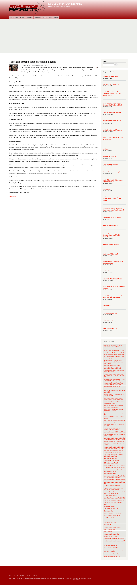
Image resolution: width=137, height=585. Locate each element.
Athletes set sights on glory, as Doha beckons (114, 465)
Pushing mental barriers (109, 529)
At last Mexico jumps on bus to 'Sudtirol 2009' (114, 497)
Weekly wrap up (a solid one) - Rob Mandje (114, 538)
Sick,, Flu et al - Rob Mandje (110, 545)
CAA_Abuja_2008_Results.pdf (111, 84)
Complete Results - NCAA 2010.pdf (112, 217)
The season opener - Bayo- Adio (111, 553)
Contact (22, 575)
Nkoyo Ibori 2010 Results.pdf (110, 76)
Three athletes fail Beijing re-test (111, 508)
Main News (29, 17)
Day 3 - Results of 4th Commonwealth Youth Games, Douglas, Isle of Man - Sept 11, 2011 (114, 349)
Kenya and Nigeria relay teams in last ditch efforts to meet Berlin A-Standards (113, 488)
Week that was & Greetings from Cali (112, 527)
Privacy (28, 575)
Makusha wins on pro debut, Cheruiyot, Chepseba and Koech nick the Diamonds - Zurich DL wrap (113, 362)
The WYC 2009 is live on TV (110, 495)
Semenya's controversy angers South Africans (114, 479)
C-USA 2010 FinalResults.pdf (110, 164)
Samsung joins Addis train (110, 522)
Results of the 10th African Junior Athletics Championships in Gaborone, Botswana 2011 (114, 398)
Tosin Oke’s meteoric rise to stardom (112, 365)
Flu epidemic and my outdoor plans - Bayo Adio (114, 540)
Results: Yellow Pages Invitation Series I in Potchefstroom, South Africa (113, 410)
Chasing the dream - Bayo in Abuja (112, 515)
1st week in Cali (107, 524)
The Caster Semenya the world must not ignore (114, 467)
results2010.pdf (107, 189)
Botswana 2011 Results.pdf (110, 156)
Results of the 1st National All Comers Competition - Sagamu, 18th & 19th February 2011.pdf (112, 93)
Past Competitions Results (50, 17)
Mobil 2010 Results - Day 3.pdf (111, 244)
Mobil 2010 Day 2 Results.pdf (110, 225)
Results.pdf (105, 271)
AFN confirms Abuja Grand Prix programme (114, 500)
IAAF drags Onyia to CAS (109, 506)
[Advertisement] (68, 35)
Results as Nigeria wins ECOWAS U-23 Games (114, 431)
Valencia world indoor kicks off (110, 536)
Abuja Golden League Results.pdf (111, 172)
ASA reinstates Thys (108, 510)
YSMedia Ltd (76, 578)
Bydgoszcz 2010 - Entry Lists (110, 458)
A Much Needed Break (109, 517)
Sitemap (35, 575)
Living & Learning (108, 531)
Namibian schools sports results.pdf (112, 112)
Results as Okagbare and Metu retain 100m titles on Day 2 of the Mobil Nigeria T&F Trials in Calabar (114, 443)
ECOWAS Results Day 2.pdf (110, 321)
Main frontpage (14, 17)
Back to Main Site (13, 575)
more (125, 335)
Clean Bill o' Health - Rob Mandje (111, 543)
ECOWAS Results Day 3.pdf (110, 328)
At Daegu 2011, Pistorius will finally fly (112, 367)
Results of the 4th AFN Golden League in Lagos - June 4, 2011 (113, 387)
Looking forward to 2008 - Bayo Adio (112, 556)
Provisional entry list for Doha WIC (111, 460)
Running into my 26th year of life (111, 533)
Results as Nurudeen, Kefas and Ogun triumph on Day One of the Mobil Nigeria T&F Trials (114, 447)
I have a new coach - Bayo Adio (111, 547)
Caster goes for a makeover (110, 473)
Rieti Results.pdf (107, 305)
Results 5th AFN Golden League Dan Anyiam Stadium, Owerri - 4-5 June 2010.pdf (112, 198)
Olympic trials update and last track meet (113, 513)
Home (22, 17)
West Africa (12, 196)
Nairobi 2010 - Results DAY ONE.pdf (112, 278)
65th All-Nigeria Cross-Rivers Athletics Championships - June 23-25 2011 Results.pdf (113, 234)
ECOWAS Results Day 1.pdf (110, 313)
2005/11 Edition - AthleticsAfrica (64, 3)
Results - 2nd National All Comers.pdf (112, 129)
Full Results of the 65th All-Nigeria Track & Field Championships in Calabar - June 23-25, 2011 (114, 375)
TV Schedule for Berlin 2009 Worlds (112, 485)
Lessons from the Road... (109, 520)
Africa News (37, 17)
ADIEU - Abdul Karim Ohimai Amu (111, 462)
